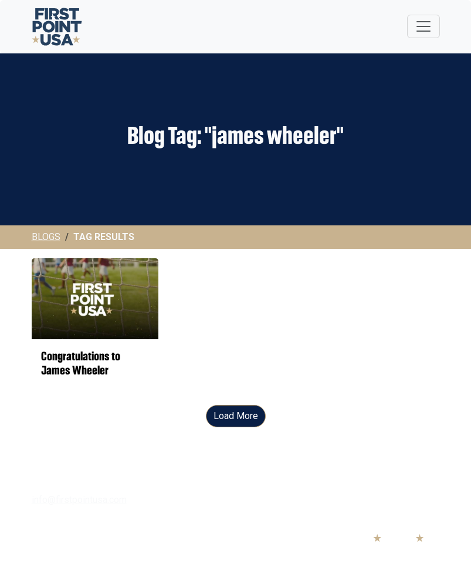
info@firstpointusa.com (79, 499)
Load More (236, 415)
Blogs (46, 236)
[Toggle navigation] (423, 26)
